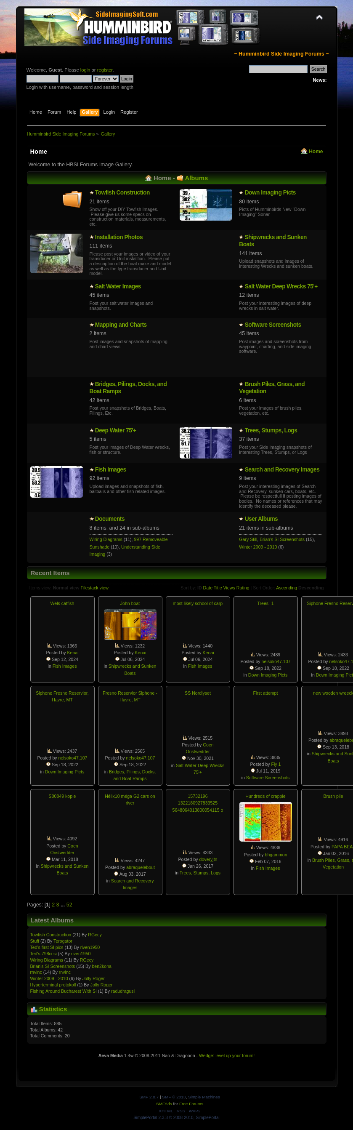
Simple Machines (204, 1097)
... (63, 905)
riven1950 (90, 947)
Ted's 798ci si (43, 953)
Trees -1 (265, 603)
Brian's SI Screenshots (282, 539)
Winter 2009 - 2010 (258, 546)
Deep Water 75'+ (115, 430)
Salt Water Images (118, 286)
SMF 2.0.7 (149, 1097)
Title (218, 587)
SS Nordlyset (198, 693)
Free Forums (191, 1103)
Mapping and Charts (121, 325)
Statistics (53, 1009)
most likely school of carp (198, 603)
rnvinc (36, 972)
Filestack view (95, 587)
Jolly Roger (93, 978)
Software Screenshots (273, 325)
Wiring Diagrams (106, 539)
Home (316, 152)
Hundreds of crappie (265, 796)
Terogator (62, 940)
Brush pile (333, 796)
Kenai (72, 652)
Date (208, 587)
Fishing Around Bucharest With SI (63, 991)
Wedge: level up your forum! (227, 1055)
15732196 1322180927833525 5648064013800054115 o (198, 803)
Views (229, 587)
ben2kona (101, 966)
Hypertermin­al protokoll (53, 984)
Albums (196, 177)
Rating (242, 587)
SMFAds (164, 1103)
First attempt (265, 693)
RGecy (94, 934)
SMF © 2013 (174, 1097)
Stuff (35, 940)
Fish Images (110, 469)
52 (69, 905)
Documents (110, 519)
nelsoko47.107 (276, 661)
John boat (130, 603)
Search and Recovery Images (282, 469)
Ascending (286, 587)
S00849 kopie (62, 796)
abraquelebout (140, 867)
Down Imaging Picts (270, 192)
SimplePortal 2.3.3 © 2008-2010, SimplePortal (176, 1117)
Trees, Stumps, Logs (271, 430)
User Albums (261, 519)
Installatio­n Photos (119, 237)
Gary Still (248, 539)
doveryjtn (208, 859)
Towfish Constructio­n (122, 192)
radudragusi (123, 991)
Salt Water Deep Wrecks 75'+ (281, 286)
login (85, 69)
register (105, 69)
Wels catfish (62, 603)
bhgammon (276, 854)
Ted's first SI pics (47, 947)
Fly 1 (276, 764)
